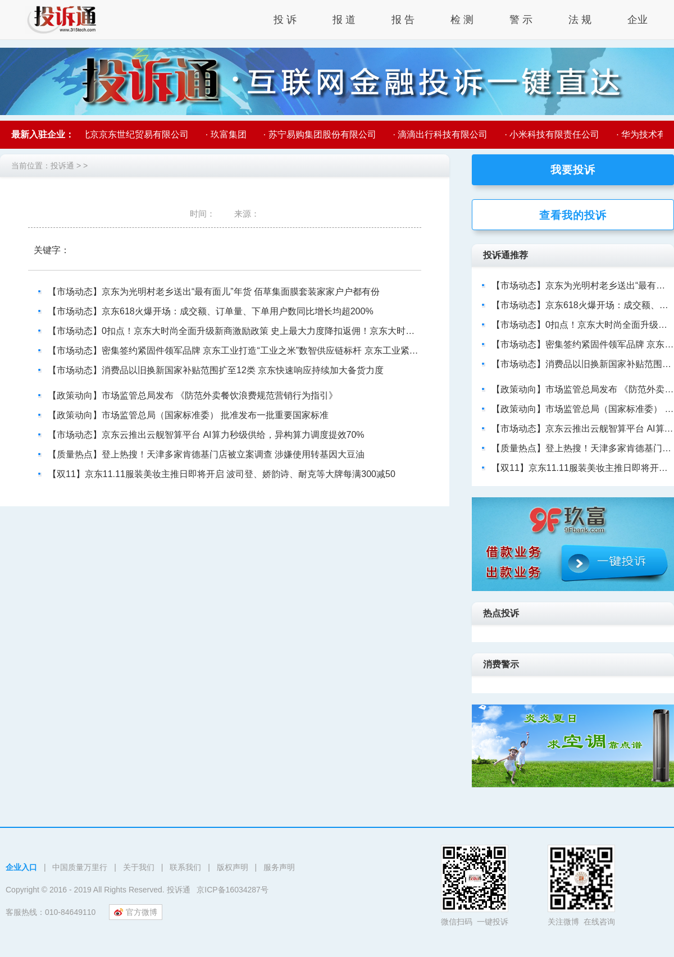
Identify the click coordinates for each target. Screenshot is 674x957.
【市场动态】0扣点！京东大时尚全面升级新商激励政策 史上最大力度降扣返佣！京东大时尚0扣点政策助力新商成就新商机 (292, 331)
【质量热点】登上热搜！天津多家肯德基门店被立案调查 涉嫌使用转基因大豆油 (206, 454)
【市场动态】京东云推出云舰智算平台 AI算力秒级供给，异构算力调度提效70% (206, 434)
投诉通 (62, 165)
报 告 (403, 19)
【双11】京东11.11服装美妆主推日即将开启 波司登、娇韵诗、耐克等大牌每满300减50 (221, 474)
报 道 (344, 19)
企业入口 (21, 867)
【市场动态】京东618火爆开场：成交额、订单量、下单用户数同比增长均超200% (211, 311)
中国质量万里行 (79, 867)
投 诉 (285, 19)
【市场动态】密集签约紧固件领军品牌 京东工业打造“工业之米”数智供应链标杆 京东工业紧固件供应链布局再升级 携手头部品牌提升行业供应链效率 (342, 350)
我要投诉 (572, 170)
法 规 (579, 19)
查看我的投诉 (573, 215)
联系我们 (185, 867)
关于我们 (138, 867)
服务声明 (279, 867)
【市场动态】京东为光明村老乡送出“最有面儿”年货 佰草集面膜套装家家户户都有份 (214, 291)
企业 (637, 19)
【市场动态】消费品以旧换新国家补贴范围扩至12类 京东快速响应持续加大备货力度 (216, 370)
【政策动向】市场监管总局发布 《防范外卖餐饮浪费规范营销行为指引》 (193, 395)
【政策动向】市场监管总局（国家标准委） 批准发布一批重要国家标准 (188, 415)
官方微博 (135, 912)
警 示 (520, 19)
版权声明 (232, 867)
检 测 (461, 19)
